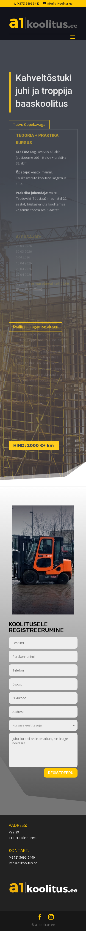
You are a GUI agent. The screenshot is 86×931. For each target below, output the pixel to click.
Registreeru (60, 773)
